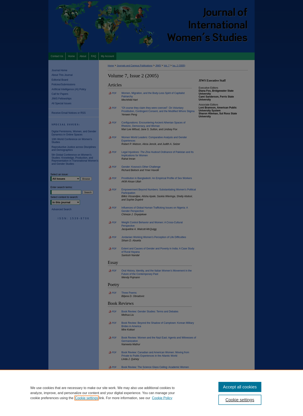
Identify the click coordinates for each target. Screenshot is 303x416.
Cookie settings (86, 398)
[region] (151, 393)
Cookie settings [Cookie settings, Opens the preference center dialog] (240, 399)
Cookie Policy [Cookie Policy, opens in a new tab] (162, 398)
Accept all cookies (240, 387)
